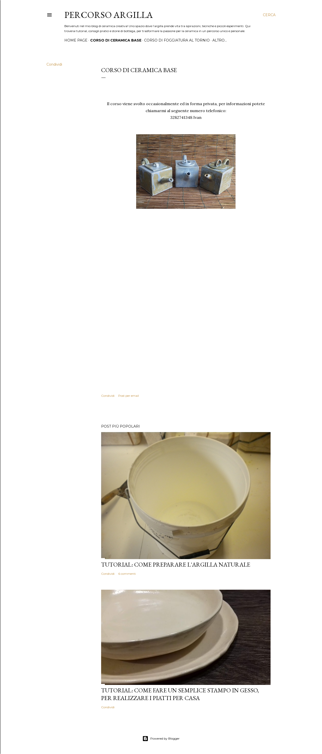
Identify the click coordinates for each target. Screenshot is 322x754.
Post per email (128, 396)
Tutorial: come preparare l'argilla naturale (175, 564)
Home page (75, 40)
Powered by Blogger (161, 739)
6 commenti (127, 574)
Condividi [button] (54, 64)
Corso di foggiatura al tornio (177, 40)
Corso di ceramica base (115, 40)
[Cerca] (269, 15)
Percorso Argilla (108, 15)
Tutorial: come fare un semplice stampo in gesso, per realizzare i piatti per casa (180, 694)
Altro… (219, 40)
